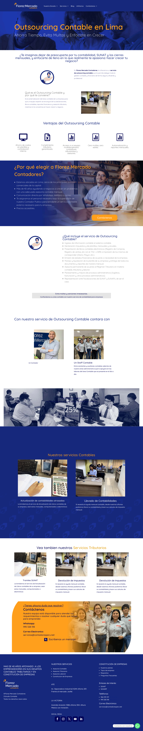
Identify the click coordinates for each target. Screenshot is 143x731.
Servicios (63, 6)
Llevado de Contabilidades (100, 500)
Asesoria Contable (60, 669)
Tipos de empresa (107, 670)
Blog (72, 6)
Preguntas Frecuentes (109, 676)
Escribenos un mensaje (62, 639)
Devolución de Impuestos (71, 580)
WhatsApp (113, 697)
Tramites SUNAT (30, 580)
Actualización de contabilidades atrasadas (42, 500)
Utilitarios (80, 6)
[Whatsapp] (137, 726)
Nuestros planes (107, 668)
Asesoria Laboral (59, 674)
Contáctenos (90, 6)
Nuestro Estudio (50, 6)
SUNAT (103, 686)
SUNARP (104, 689)
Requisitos (105, 673)
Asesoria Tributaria (60, 671)
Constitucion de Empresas (62, 676)
